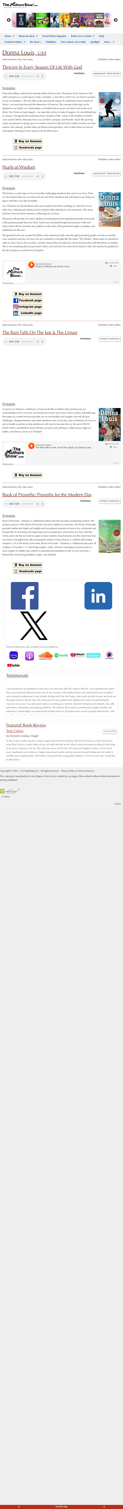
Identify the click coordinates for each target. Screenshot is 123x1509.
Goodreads (27, 147)
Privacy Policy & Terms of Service (77, 771)
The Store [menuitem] (35, 42)
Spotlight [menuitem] (94, 42)
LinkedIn (27, 313)
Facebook (27, 300)
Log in (118, 804)
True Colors (14, 731)
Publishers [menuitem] (51, 42)
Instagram (27, 306)
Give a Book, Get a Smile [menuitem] (73, 42)
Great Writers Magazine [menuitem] (54, 36)
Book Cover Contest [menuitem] (82, 37)
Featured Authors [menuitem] (14, 43)
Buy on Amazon (27, 475)
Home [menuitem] (8, 37)
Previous (4, 694)
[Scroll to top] (61, 1507)
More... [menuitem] (108, 43)
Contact (6, 797)
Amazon (27, 141)
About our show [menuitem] (27, 37)
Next (118, 694)
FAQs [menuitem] (101, 36)
